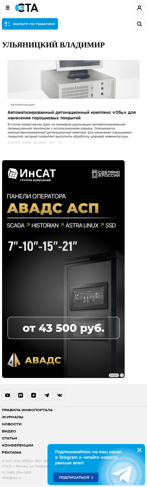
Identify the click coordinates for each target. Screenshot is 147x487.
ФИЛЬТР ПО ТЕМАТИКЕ (34, 24)
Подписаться (74, 478)
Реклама (11, 453)
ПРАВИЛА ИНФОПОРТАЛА (27, 411)
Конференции (17, 446)
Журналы (12, 418)
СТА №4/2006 (19, 142)
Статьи (9, 439)
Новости (12, 425)
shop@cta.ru (11, 478)
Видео (9, 432)
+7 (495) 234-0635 (16, 473)
